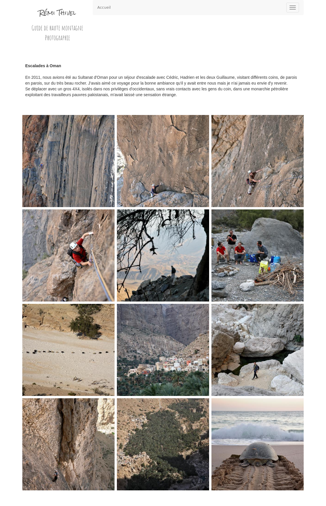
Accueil (104, 7)
